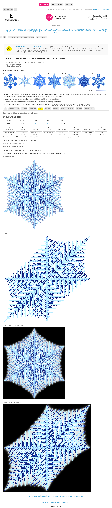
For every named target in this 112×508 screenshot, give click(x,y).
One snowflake (41, 37)
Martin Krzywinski (34, 496)
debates (57, 29)
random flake (12, 113)
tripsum (77, 31)
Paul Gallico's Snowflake (83, 104)
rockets (54, 31)
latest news (57, 4)
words (99, 31)
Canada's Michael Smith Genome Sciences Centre (62, 496)
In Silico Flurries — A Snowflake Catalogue (21, 37)
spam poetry (66, 31)
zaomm (56, 32)
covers (40, 29)
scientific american (67, 109)
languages (8, 31)
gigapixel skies (80, 29)
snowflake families (87, 95)
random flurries (76, 95)
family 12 (38, 96)
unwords (88, 31)
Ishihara (95, 29)
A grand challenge (23, 47)
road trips (47, 31)
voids (93, 31)
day (5, 29)
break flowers (97, 9)
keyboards (104, 29)
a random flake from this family (28, 113)
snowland (32, 109)
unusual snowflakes (19, 96)
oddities (48, 109)
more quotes (105, 9)
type (82, 31)
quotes (41, 31)
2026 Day (44, 4)
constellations (32, 29)
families (24, 109)
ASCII (9, 29)
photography (33, 31)
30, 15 (49, 123)
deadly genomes (48, 29)
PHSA (81, 496)
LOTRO (15, 31)
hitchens (88, 29)
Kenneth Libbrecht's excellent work (62, 104)
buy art (69, 4)
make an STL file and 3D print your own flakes (44, 99)
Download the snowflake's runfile (13, 144)
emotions (64, 29)
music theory (22, 31)
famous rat (71, 29)
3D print (79, 109)
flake (40, 109)
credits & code (89, 109)
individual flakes (101, 95)
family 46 (47, 96)
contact (43, 496)
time (73, 31)
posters (55, 109)
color (25, 29)
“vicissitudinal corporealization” (60, 502)
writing (104, 31)
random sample (14, 109)
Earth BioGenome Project (42, 47)
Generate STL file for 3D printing (13, 146)
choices (14, 29)
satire (59, 31)
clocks (20, 29)
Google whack (46, 502)
